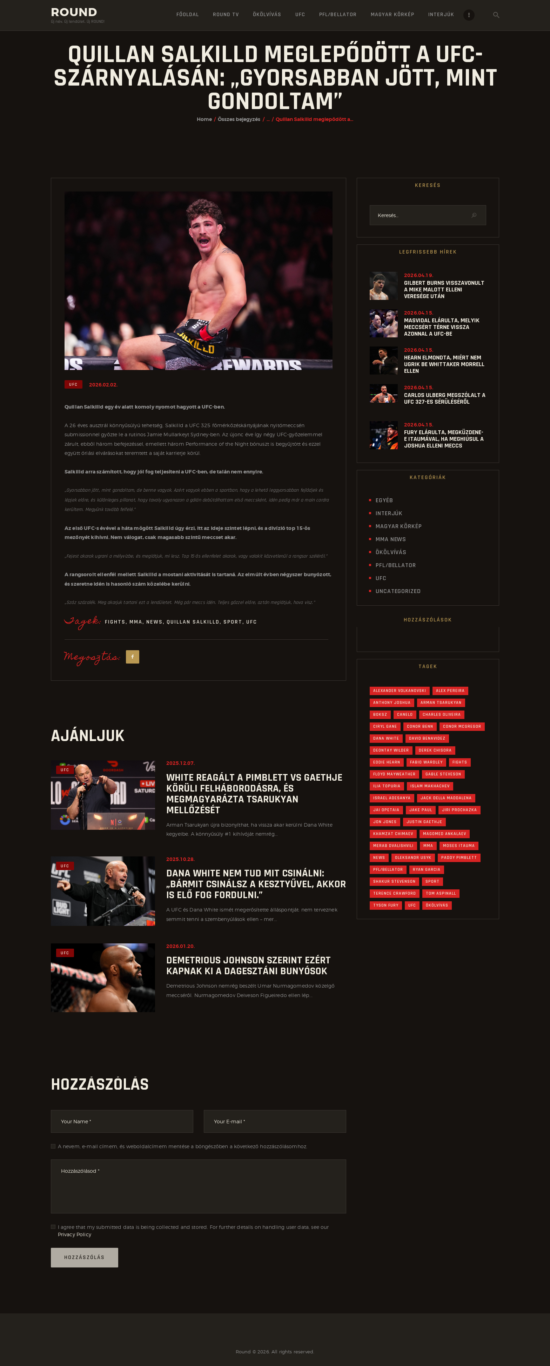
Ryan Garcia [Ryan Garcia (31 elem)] (427, 869)
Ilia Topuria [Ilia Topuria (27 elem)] (387, 786)
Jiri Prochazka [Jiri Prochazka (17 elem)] (459, 810)
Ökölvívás (391, 552)
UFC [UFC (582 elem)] (412, 905)
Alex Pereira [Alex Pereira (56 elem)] (450, 690)
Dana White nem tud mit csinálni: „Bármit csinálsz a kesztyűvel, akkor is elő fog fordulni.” (256, 884)
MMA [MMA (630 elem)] (428, 845)
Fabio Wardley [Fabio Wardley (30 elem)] (426, 762)
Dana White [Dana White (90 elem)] (386, 738)
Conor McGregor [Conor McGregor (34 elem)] (462, 726)
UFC (73, 384)
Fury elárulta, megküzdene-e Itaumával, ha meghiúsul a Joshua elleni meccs (444, 439)
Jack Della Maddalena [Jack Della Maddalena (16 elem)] (446, 798)
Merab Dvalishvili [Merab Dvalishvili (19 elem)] (393, 845)
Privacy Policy (74, 1234)
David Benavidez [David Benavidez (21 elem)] (427, 738)
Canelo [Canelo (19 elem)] (405, 714)
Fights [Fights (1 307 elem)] (459, 762)
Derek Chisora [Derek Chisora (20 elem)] (435, 750)
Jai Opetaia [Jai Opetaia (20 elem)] (386, 810)
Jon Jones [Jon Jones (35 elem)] (385, 822)
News (154, 622)
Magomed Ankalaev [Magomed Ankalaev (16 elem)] (444, 833)
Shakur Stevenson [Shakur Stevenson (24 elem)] (394, 881)
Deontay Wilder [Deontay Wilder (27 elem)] (391, 750)
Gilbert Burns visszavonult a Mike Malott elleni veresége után (444, 290)
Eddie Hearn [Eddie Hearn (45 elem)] (386, 762)
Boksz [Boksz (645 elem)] (380, 714)
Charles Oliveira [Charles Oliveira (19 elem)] (442, 714)
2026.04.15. (418, 313)
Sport (232, 622)
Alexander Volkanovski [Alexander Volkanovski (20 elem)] (399, 690)
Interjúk (389, 513)
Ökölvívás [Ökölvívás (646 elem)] (437, 905)
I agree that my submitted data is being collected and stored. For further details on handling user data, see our (193, 1230)
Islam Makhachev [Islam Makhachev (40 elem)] (430, 786)
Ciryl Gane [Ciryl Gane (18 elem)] (385, 726)
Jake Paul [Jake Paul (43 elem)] (420, 810)
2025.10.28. (180, 859)
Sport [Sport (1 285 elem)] (432, 881)
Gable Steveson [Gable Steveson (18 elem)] (443, 774)
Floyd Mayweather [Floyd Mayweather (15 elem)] (394, 774)
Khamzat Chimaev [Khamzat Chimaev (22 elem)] (393, 833)
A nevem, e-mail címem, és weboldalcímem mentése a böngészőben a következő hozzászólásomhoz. (183, 1146)
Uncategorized (398, 591)
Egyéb (384, 500)
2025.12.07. (180, 763)
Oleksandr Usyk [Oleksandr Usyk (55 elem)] (413, 857)
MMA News (391, 539)
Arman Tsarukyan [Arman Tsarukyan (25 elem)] (441, 702)
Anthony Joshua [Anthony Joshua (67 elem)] (392, 702)
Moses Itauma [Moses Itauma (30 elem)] (459, 845)
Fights (115, 622)
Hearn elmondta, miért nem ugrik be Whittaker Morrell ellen (444, 364)
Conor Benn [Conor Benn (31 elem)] (420, 726)
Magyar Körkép (399, 526)
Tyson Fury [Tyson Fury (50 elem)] (385, 905)
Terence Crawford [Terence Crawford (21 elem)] (394, 893)
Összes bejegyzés (239, 119)
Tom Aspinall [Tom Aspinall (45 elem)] (441, 893)
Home (204, 119)
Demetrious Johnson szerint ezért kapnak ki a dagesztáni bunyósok (248, 966)
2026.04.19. (418, 275)
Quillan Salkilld (193, 622)
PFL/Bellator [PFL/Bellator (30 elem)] (388, 869)
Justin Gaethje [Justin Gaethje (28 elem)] (424, 822)
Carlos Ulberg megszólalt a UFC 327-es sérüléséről (444, 398)
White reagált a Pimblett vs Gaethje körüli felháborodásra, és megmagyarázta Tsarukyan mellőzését (254, 794)
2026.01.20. (180, 946)
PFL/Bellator (396, 565)
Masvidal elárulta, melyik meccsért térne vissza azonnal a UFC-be (441, 327)
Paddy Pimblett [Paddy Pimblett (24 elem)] (459, 857)
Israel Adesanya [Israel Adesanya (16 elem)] (392, 798)
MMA (135, 622)
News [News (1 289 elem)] (379, 857)
